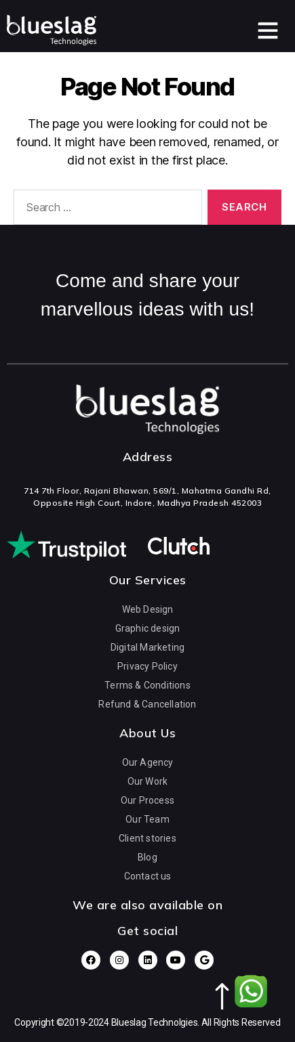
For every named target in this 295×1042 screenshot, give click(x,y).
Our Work (147, 780)
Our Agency (148, 761)
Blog (147, 856)
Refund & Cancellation (147, 703)
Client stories (147, 837)
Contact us (148, 875)
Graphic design (147, 627)
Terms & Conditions (147, 684)
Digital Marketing (147, 646)
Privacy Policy (147, 665)
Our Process (147, 799)
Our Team (147, 818)
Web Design (148, 608)
